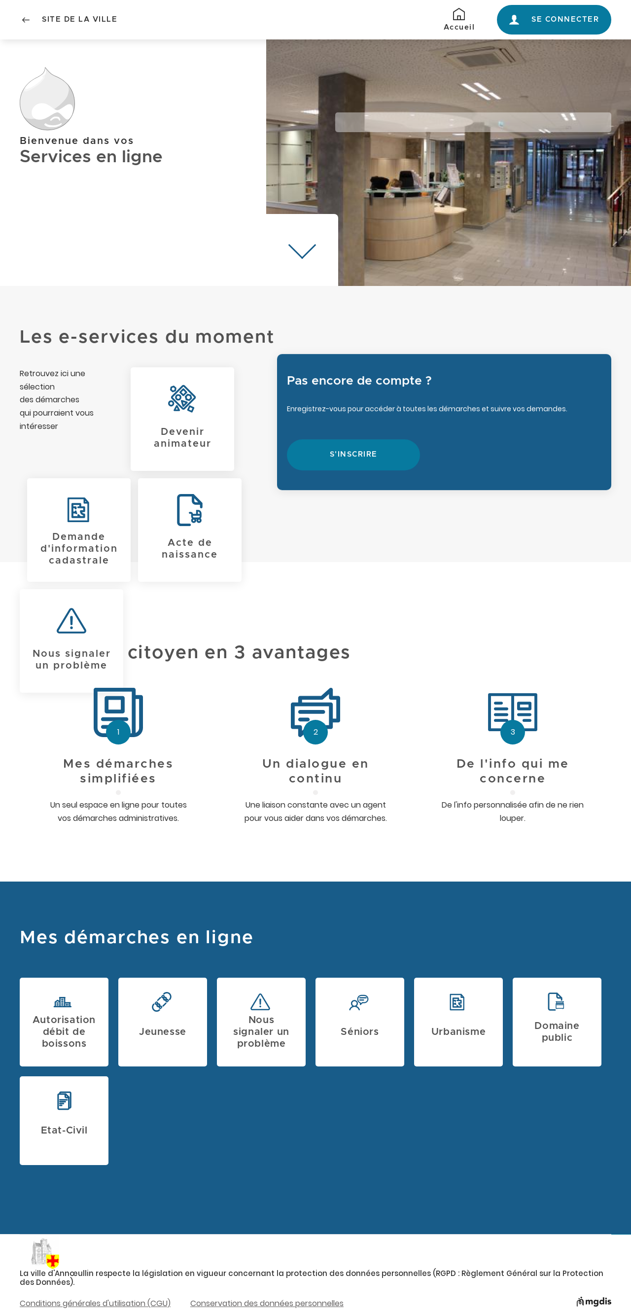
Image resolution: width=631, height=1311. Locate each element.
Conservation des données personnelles (267, 1303)
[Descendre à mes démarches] (302, 250)
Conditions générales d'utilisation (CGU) (95, 1303)
